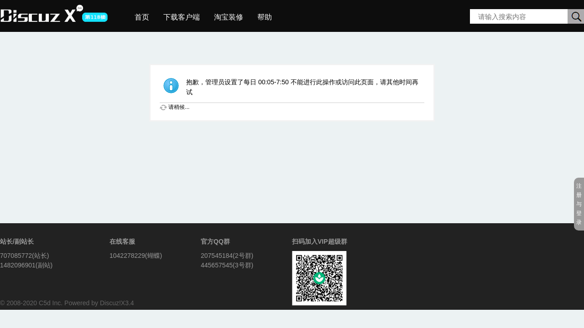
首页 (142, 17)
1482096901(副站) (26, 265)
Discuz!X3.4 (117, 303)
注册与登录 (579, 204)
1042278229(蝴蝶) (136, 255)
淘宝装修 (228, 17)
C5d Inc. (51, 303)
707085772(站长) (24, 255)
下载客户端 (181, 17)
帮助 (264, 17)
